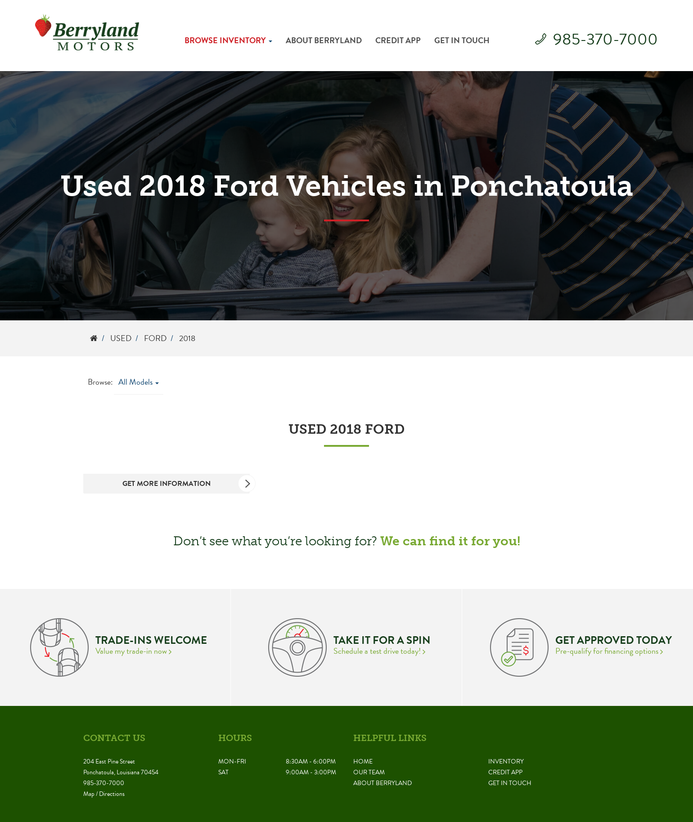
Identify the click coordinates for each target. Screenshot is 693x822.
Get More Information (186, 484)
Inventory (506, 761)
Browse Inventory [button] (228, 40)
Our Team (369, 772)
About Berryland (324, 40)
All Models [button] (138, 382)
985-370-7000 (605, 39)
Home (363, 761)
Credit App (398, 40)
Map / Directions (104, 794)
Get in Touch (462, 40)
